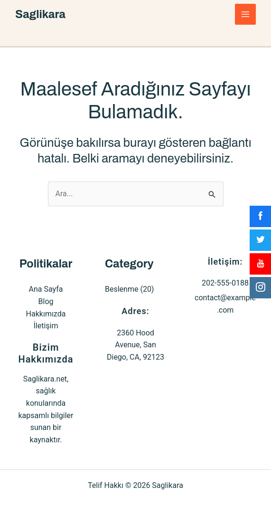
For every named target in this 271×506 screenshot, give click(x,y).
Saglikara (40, 14)
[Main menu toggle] (245, 14)
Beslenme (121, 289)
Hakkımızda (46, 313)
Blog (46, 301)
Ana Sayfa (46, 289)
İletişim (45, 325)
